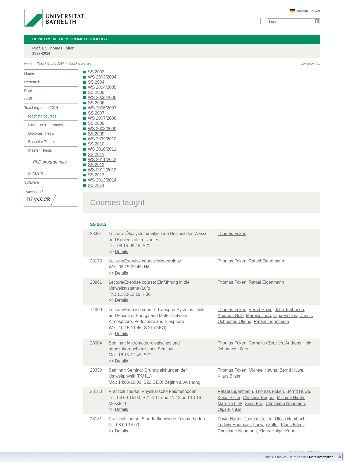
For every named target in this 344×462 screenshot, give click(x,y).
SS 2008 (96, 123)
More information (321, 457)
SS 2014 (96, 185)
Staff (28, 99)
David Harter (230, 419)
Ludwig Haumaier (234, 424)
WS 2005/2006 (102, 97)
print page (307, 63)
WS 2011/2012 (102, 159)
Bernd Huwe (260, 309)
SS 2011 (96, 154)
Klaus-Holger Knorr (277, 431)
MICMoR (35, 174)
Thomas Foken (232, 233)
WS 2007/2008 (102, 118)
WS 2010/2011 (102, 149)
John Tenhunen (289, 309)
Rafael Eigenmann (266, 261)
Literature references (45, 125)
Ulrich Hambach (290, 419)
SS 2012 (96, 164)
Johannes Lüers (233, 349)
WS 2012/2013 (102, 170)
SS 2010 (96, 144)
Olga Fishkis (285, 315)
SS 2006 (96, 103)
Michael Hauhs (263, 370)
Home (28, 63)
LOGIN (315, 10)
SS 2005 (96, 92)
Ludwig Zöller (265, 424)
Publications (34, 90)
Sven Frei (254, 403)
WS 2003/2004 (102, 77)
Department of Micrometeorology (70, 39)
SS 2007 (96, 113)
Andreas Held (231, 315)
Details (121, 251)
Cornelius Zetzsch (266, 343)
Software (31, 182)
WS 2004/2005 (102, 87)
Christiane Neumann (285, 403)
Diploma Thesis (41, 133)
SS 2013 (96, 175)
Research (32, 82)
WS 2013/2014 (102, 180)
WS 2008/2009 (102, 128)
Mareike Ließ (258, 315)
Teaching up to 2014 (50, 63)
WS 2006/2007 (102, 108)
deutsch (302, 10)
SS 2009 (96, 134)
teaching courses (80, 63)
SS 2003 (96, 72)
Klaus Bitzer (229, 376)
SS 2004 (96, 82)
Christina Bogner (258, 397)
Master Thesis (40, 150)
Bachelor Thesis (41, 142)
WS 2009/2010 (102, 139)
